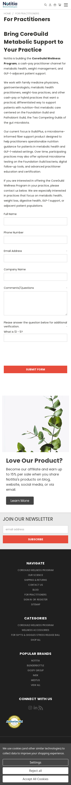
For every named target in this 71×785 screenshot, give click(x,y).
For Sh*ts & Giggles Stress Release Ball (35, 635)
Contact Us (35, 584)
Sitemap (35, 604)
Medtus (35, 680)
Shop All (36, 639)
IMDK (35, 675)
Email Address (35, 251)
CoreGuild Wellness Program (36, 570)
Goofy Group (35, 670)
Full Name (10, 214)
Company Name (15, 269)
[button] (20, 501)
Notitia (35, 660)
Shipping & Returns (35, 580)
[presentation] (32, 354)
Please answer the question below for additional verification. (35, 324)
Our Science (35, 575)
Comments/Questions (35, 288)
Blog (36, 589)
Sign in (28, 599)
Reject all (35, 771)
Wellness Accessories (35, 630)
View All (35, 685)
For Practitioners (35, 594)
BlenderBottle (35, 665)
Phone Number (13, 232)
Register (42, 599)
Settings (35, 762)
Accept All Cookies (35, 779)
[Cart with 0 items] (60, 5)
